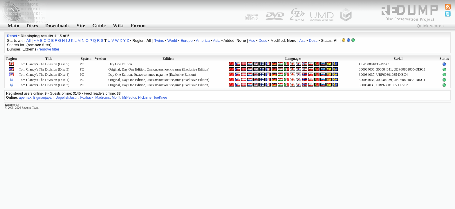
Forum (138, 25)
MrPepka (129, 98)
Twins (159, 40)
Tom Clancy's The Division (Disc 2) (44, 85)
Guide (99, 25)
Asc (252, 40)
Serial (398, 59)
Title (48, 59)
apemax (25, 98)
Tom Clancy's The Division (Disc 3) (44, 69)
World (172, 40)
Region (11, 59)
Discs (32, 25)
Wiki (118, 25)
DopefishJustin (66, 98)
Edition (168, 59)
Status (444, 59)
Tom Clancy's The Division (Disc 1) (44, 80)
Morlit (116, 98)
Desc (263, 40)
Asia (216, 40)
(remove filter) (49, 49)
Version (100, 59)
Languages (293, 59)
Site (81, 25)
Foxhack (86, 98)
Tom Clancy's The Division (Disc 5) (44, 64)
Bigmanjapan (43, 98)
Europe (186, 40)
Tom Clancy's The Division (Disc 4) (44, 75)
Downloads (57, 25)
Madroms (102, 98)
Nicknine (144, 98)
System (86, 59)
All (28, 40)
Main (13, 25)
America (203, 40)
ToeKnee (160, 98)
